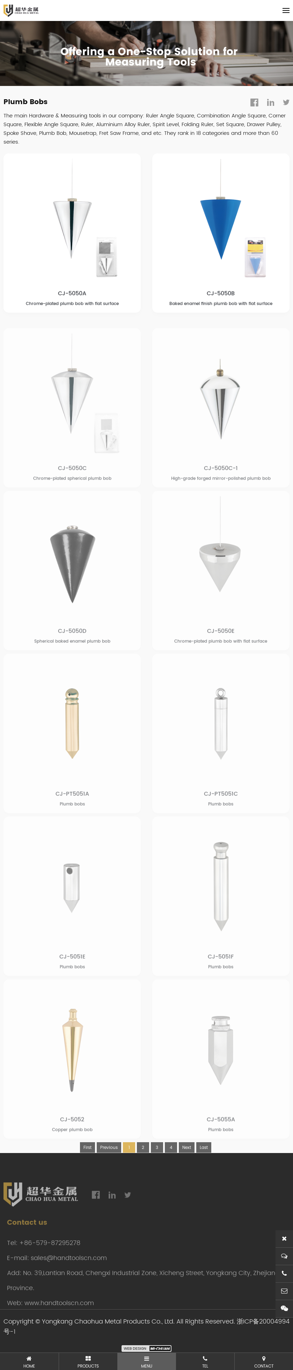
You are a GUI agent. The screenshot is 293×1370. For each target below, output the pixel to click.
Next (186, 1170)
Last (204, 1170)
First (87, 1170)
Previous (109, 1170)
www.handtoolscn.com (59, 1325)
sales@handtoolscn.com (69, 1280)
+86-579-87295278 (49, 1265)
